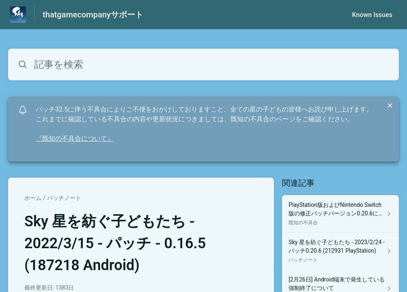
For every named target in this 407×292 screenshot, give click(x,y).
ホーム (32, 198)
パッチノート (64, 198)
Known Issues (372, 15)
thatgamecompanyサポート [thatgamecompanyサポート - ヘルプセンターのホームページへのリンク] (93, 14)
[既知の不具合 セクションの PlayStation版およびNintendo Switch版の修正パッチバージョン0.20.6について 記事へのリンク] (340, 213)
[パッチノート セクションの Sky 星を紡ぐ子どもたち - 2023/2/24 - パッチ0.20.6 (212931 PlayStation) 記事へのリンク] (340, 251)
